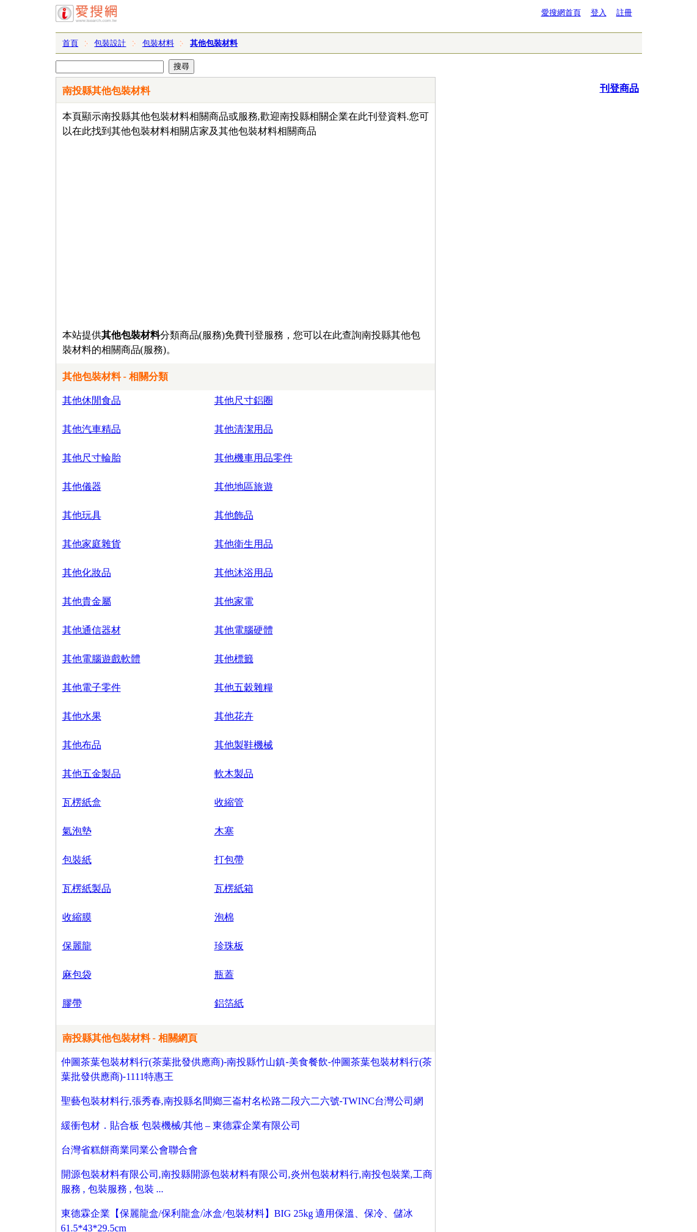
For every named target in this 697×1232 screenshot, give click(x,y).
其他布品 (81, 745)
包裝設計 (110, 43)
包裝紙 (77, 860)
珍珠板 (229, 946)
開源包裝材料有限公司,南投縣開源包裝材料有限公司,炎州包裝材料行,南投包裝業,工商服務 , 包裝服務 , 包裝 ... (246, 1181)
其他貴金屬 (86, 601)
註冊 (624, 12)
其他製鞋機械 (243, 745)
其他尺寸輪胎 (91, 458)
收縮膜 (77, 917)
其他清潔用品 (243, 429)
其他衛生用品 (243, 544)
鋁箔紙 (229, 1003)
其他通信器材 (91, 630)
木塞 (224, 831)
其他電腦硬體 (243, 630)
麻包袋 (77, 974)
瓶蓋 (224, 974)
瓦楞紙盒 (81, 802)
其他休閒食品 (91, 400)
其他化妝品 (86, 572)
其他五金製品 (91, 773)
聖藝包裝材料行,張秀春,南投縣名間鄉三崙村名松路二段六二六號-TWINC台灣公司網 (242, 1101)
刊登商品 (619, 88)
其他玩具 (81, 515)
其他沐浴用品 (243, 572)
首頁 (70, 43)
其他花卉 (234, 716)
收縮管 (229, 802)
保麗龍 (77, 946)
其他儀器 (81, 486)
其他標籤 (234, 659)
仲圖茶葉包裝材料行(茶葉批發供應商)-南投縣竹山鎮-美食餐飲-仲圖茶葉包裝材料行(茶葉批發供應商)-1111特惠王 (246, 1069)
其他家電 (234, 601)
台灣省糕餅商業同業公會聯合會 (129, 1150)
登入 (599, 12)
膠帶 (72, 1003)
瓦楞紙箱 (234, 888)
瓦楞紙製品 (86, 888)
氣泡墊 (77, 831)
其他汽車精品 (91, 429)
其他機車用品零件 (253, 458)
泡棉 (224, 917)
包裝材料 (158, 43)
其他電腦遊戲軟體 (101, 659)
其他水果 (81, 716)
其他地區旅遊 (243, 486)
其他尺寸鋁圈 (243, 400)
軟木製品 (234, 773)
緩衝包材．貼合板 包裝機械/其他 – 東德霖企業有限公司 (181, 1125)
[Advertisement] (210, 230)
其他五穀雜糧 (243, 687)
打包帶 (229, 860)
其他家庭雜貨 (91, 544)
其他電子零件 (91, 687)
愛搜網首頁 (561, 12)
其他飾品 (234, 515)
